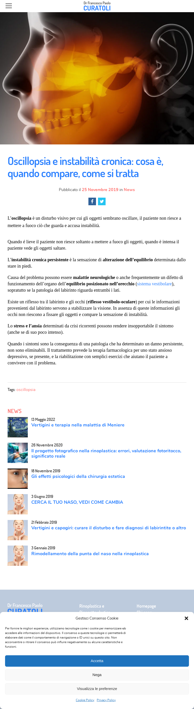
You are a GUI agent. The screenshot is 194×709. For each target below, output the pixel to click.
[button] (186, 618)
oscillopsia (25, 390)
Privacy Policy (106, 700)
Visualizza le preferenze (97, 688)
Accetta (97, 661)
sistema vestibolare (154, 283)
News (129, 190)
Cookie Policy (85, 700)
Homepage (146, 606)
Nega (97, 675)
